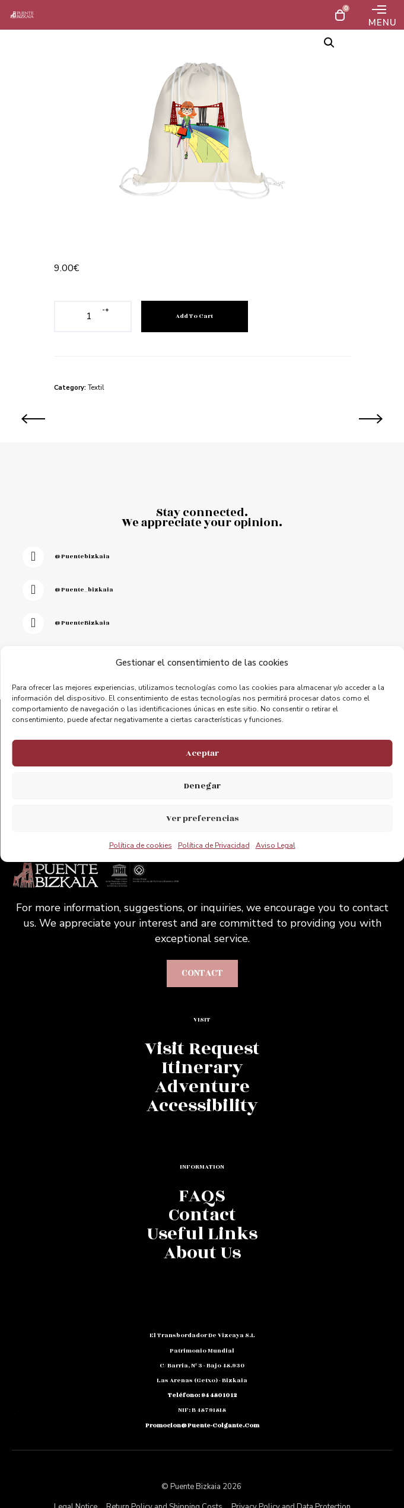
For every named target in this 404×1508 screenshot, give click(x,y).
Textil (96, 387)
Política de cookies (140, 845)
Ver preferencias (202, 818)
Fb (14, 1361)
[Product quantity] (89, 316)
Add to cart (194, 316)
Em (14, 1381)
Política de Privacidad (214, 845)
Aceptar (202, 753)
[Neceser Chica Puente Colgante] (297, 419)
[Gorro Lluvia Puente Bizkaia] (107, 419)
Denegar (202, 786)
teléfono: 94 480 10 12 (202, 1395)
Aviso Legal (275, 845)
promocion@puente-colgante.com (202, 1425)
